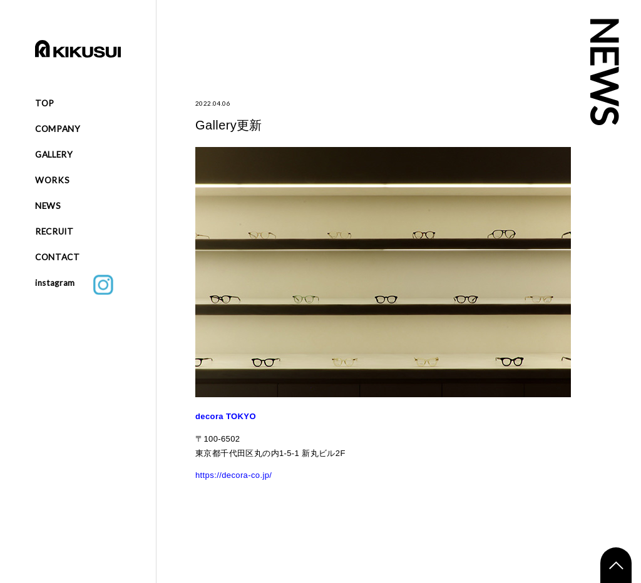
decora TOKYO (225, 416)
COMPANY (58, 129)
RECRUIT (54, 231)
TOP (44, 103)
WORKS (52, 180)
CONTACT (57, 257)
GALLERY (54, 155)
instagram (74, 285)
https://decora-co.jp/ (233, 475)
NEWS (48, 206)
